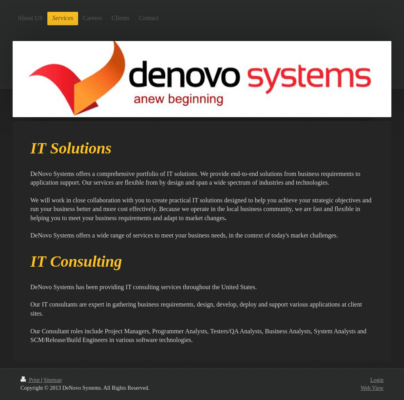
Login (376, 380)
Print (31, 380)
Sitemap (53, 380)
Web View (372, 388)
